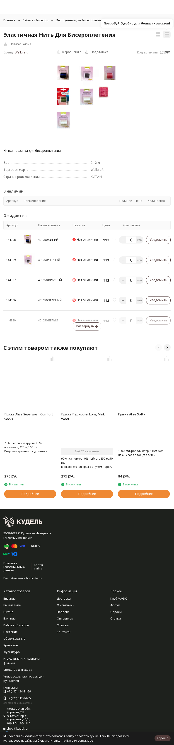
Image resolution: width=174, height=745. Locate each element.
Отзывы (63, 625)
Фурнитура (11, 652)
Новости (63, 612)
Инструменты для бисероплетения (81, 20)
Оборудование (14, 639)
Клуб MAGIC (118, 598)
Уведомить (158, 239)
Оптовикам (65, 618)
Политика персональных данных (14, 566)
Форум (115, 605)
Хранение (10, 645)
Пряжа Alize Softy (131, 414)
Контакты (64, 632)
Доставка (64, 598)
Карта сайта (38, 566)
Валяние (9, 618)
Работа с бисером (35, 20)
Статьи (115, 618)
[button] (158, 347)
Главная (9, 20)
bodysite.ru (34, 578)
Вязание (9, 598)
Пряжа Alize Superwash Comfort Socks (28, 416)
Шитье (8, 612)
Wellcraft (21, 52)
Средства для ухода (17, 670)
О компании (65, 605)
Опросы (116, 612)
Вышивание (12, 605)
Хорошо (162, 738)
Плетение (10, 632)
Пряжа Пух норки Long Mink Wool (83, 416)
